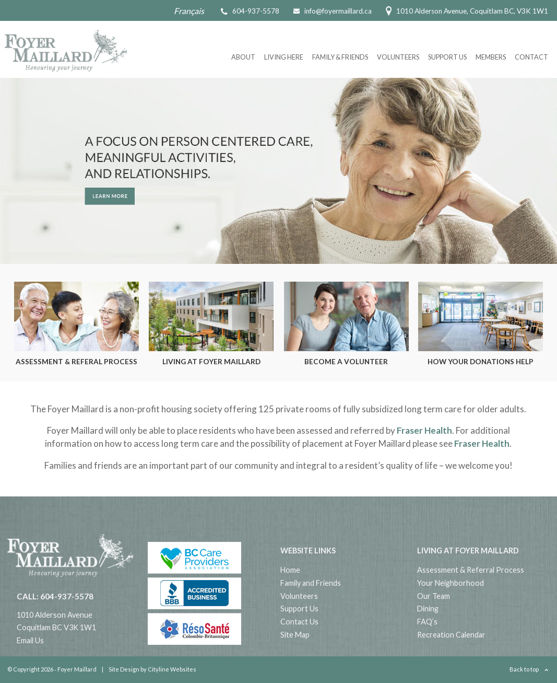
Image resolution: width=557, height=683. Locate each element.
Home (290, 569)
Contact (531, 57)
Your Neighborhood (450, 582)
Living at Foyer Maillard (211, 361)
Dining (428, 608)
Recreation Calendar (451, 634)
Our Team (433, 596)
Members (491, 57)
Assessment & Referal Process (76, 361)
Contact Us (299, 621)
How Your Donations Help (481, 361)
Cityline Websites (172, 669)
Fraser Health (424, 430)
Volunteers (398, 57)
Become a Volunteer (346, 361)
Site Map (295, 634)
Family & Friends (340, 57)
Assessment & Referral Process (470, 569)
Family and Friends (310, 582)
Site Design (124, 669)
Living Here (283, 57)
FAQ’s (427, 621)
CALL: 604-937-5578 (55, 596)
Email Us (30, 640)
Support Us (447, 57)
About (243, 57)
